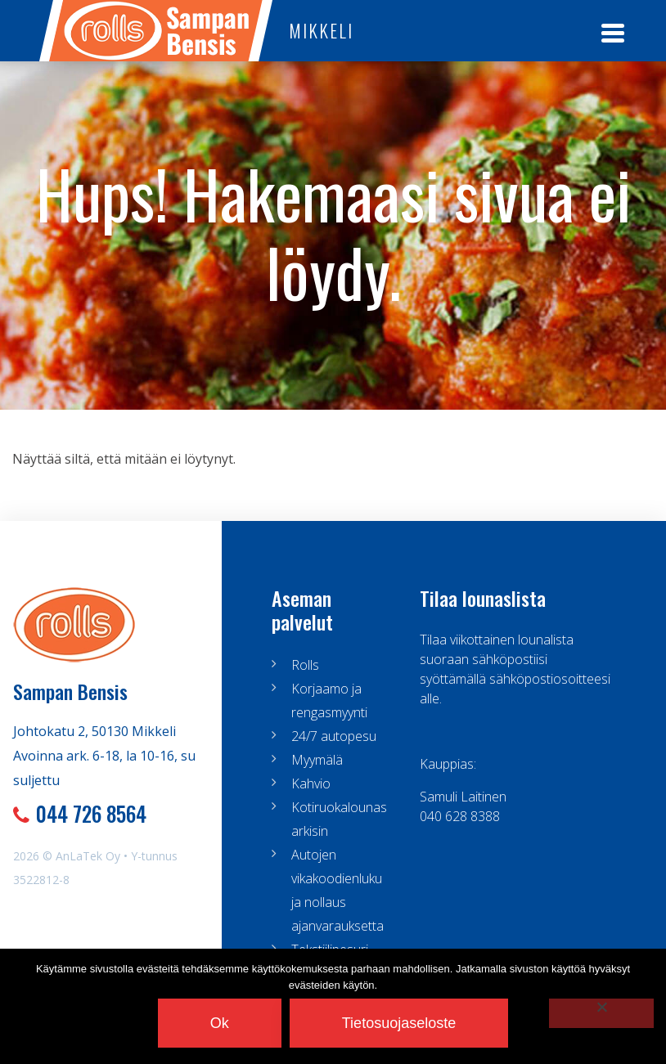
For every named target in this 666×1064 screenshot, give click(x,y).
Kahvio (311, 783)
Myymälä (317, 760)
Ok (219, 1023)
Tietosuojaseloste (399, 1023)
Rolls (305, 665)
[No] (601, 1013)
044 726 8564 (91, 813)
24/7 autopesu (333, 736)
